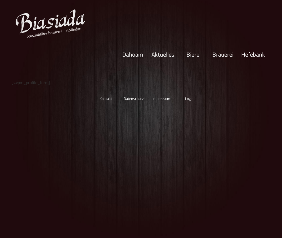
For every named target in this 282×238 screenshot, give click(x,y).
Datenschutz (134, 98)
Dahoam (132, 54)
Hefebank (253, 54)
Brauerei (223, 54)
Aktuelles (162, 54)
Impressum (161, 98)
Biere (192, 54)
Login (189, 98)
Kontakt (106, 98)
